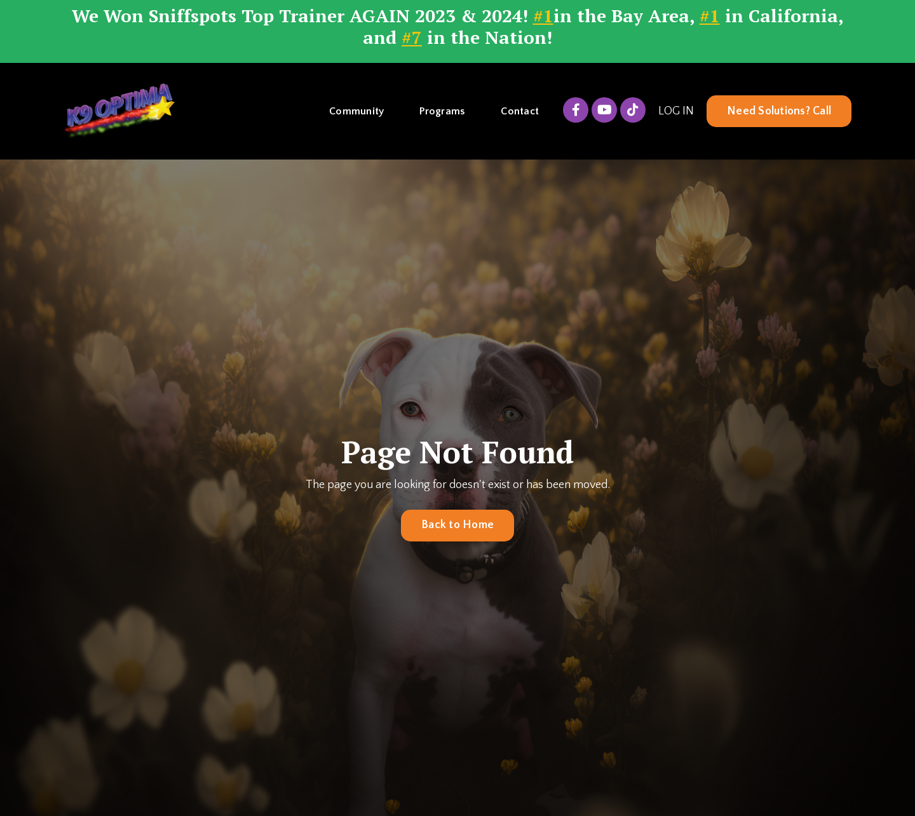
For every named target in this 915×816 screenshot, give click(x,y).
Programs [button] (442, 111)
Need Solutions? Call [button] (779, 111)
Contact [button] (520, 111)
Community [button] (356, 111)
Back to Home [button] (457, 525)
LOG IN (676, 111)
